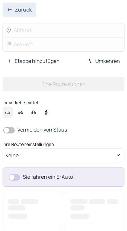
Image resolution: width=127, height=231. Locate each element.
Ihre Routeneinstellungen (28, 144)
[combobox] (63, 155)
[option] (8, 112)
